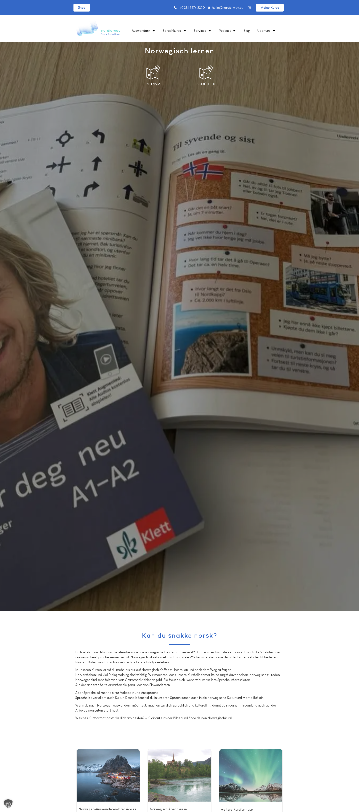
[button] (8, 804)
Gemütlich (206, 84)
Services (202, 30)
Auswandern (143, 30)
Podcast (227, 30)
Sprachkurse (174, 30)
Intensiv (153, 84)
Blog (246, 31)
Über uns (266, 30)
